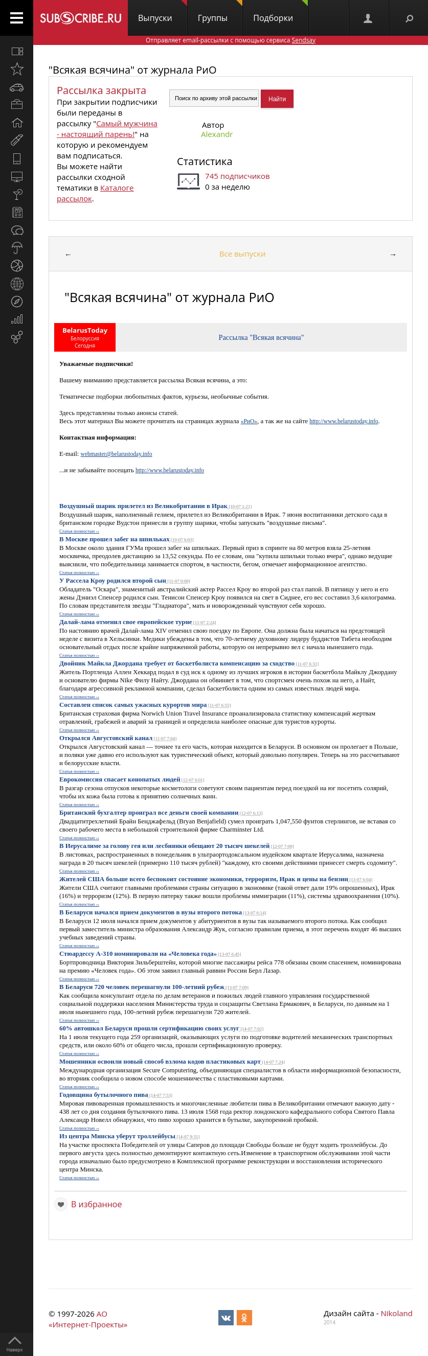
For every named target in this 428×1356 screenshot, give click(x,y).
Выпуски (162, 12)
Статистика (204, 161)
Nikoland (396, 1313)
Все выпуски (242, 253)
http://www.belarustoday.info (343, 421)
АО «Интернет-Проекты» (88, 1318)
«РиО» (249, 421)
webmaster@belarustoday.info (116, 454)
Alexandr (217, 134)
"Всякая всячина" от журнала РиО (133, 70)
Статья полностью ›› (79, 531)
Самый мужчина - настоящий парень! (107, 128)
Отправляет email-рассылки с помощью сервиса (231, 40)
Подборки (280, 12)
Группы (220, 12)
